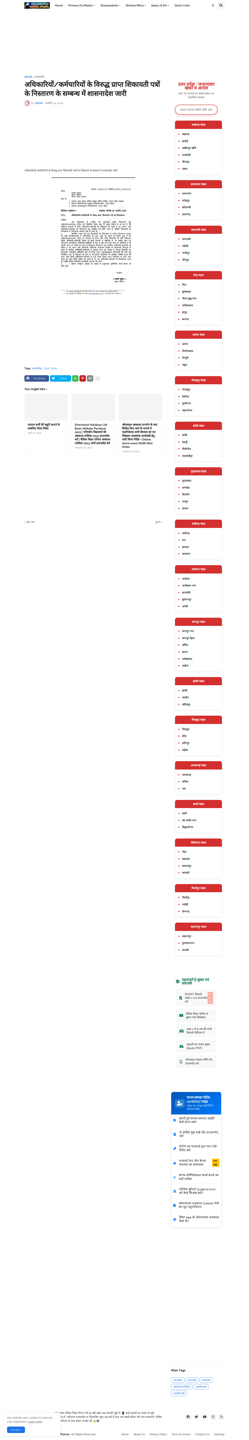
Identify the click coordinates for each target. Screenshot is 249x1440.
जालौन (185, 697)
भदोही (185, 904)
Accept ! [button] (16, 1429)
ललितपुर (186, 704)
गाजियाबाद (187, 305)
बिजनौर (186, 494)
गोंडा (184, 851)
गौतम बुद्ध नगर (189, 298)
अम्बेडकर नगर (189, 585)
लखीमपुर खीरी (189, 148)
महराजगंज (187, 410)
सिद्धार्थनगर (187, 827)
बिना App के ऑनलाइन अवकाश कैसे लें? (196, 1219)
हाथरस (185, 547)
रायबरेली (186, 155)
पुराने (157, 522)
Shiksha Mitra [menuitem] (135, 5)
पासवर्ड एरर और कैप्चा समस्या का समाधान (196, 1163)
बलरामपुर (186, 865)
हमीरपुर (185, 743)
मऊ (184, 788)
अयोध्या (186, 578)
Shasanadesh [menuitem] (109, 5)
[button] (213, 5)
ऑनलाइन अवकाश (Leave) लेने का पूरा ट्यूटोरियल (196, 1205)
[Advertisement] (124, 43)
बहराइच (186, 858)
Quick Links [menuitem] (182, 5)
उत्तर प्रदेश (192, 1380)
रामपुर (185, 501)
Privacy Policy (158, 1434)
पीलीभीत (186, 448)
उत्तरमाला (206, 1380)
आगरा (185, 344)
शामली (185, 950)
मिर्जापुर (186, 897)
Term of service (181, 1434)
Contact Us (202, 1434)
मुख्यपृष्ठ (28, 76)
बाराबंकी (186, 592)
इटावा (185, 651)
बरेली (184, 435)
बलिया (185, 781)
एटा (184, 540)
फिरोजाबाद (187, 351)
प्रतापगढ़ (186, 214)
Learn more (35, 1421)
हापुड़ (184, 312)
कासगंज (186, 553)
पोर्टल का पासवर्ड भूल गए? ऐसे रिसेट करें (195, 1148)
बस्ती (184, 813)
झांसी (184, 690)
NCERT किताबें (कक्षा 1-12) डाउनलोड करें (196, 998)
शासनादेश (39, 76)
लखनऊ (185, 134)
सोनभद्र (185, 911)
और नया (30, 522)
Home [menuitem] (59, 5)
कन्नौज (185, 665)
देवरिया (185, 396)
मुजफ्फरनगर (188, 943)
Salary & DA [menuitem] (159, 5)
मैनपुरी (185, 357)
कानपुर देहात (188, 638)
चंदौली (185, 246)
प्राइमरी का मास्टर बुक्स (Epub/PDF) (194, 1046)
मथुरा (184, 364)
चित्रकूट (185, 729)
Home (125, 1434)
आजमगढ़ (186, 774)
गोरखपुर (186, 389)
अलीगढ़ (186, 533)
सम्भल (185, 508)
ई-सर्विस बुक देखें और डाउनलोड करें (195, 1134)
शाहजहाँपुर (187, 455)
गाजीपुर (186, 252)
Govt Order (50, 368)
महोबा (185, 750)
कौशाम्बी (186, 207)
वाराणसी (186, 239)
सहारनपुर (186, 936)
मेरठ (184, 284)
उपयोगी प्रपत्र (201, 1386)
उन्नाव (184, 168)
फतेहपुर (186, 200)
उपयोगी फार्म (178, 1393)
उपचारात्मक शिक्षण (181, 1386)
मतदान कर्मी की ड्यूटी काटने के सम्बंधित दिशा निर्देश (44, 426)
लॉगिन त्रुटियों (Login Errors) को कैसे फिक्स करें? (194, 1191)
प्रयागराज (186, 193)
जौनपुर (185, 259)
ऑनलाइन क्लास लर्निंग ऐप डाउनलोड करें (195, 1061)
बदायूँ (184, 442)
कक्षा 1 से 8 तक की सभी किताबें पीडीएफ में (195, 1030)
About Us (139, 1434)
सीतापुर (185, 161)
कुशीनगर (186, 403)
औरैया (185, 644)
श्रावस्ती (185, 872)
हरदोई (185, 141)
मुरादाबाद (186, 480)
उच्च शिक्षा (177, 1380)
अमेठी (185, 606)
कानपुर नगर (188, 631)
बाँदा (184, 736)
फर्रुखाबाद (187, 658)
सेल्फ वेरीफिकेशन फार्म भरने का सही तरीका (196, 1177)
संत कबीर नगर (189, 820)
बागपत (185, 319)
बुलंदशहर (186, 291)
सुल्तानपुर (186, 599)
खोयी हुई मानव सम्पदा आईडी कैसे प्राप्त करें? (193, 1120)
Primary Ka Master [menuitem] (80, 5)
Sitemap (219, 1434)
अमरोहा (186, 487)
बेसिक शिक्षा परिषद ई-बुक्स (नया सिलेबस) (194, 1015)
